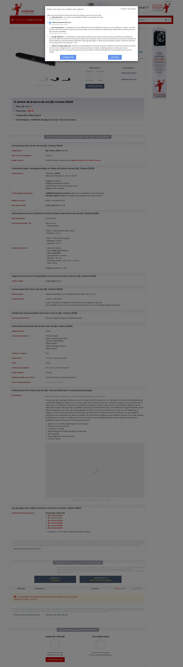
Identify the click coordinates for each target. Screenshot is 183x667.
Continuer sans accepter (128, 9)
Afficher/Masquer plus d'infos (58, 24)
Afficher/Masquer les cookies (58, 19)
